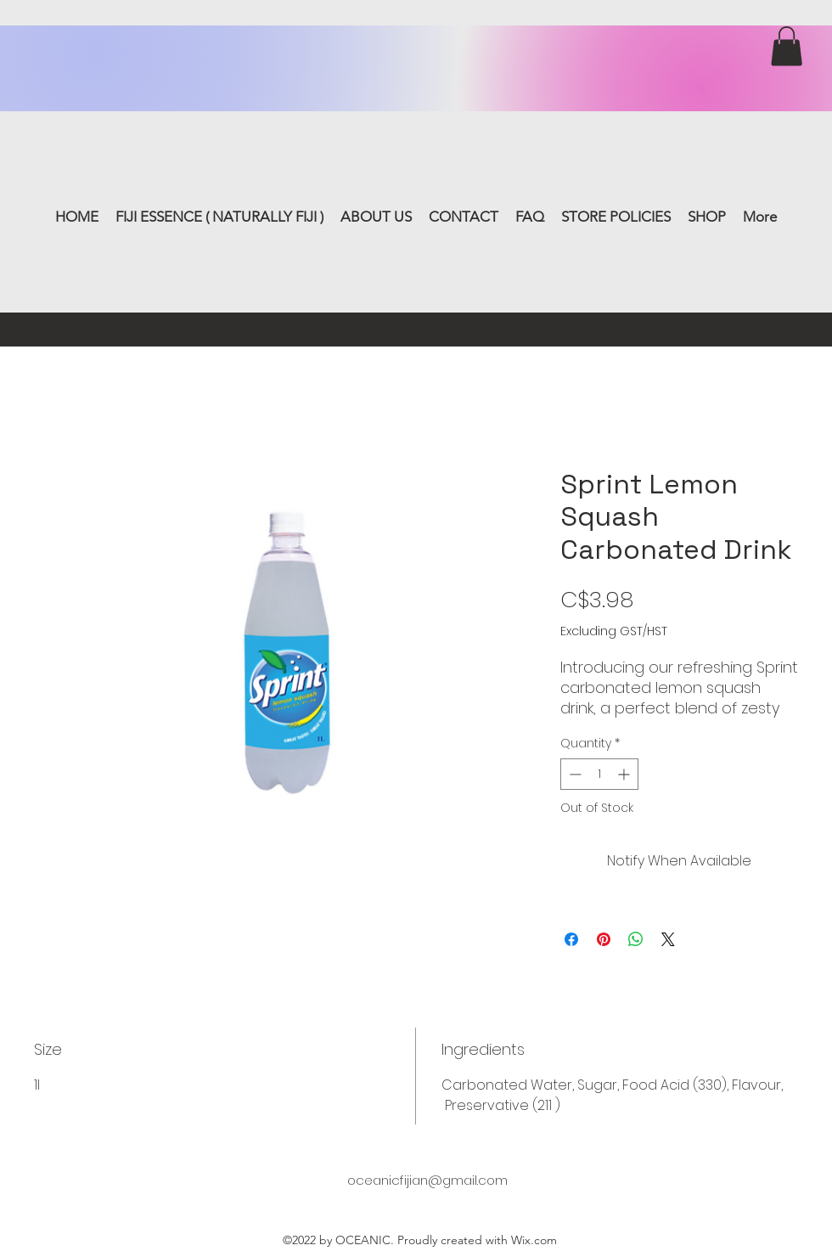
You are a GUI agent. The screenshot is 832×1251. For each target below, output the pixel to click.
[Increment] (625, 774)
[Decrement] (573, 774)
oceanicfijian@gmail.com (427, 1180)
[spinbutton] (599, 774)
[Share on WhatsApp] (636, 939)
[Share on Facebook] (571, 939)
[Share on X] (668, 939)
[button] (786, 46)
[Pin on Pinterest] (603, 939)
